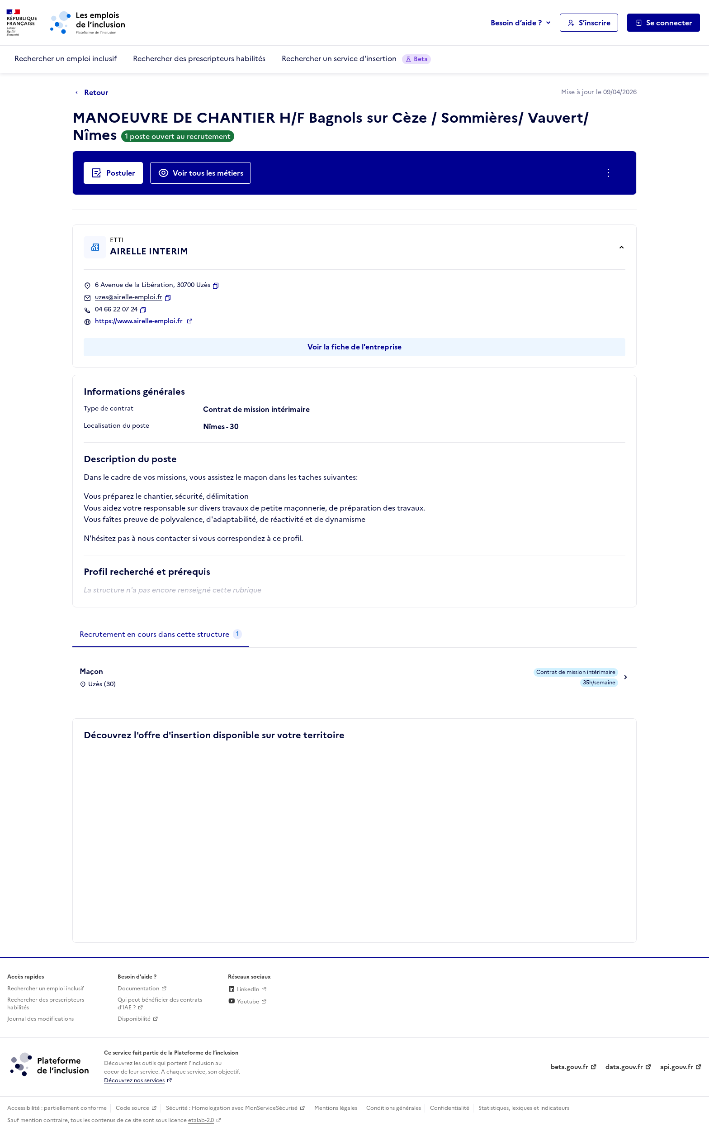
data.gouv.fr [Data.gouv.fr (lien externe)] (624, 1067)
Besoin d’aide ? (516, 22)
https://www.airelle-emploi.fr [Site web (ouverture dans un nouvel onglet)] (139, 321)
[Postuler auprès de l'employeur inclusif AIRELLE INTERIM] (113, 173)
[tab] (160, 634)
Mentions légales (335, 1108)
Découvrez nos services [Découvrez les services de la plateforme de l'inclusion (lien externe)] (134, 1080)
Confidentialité (449, 1108)
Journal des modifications (40, 1019)
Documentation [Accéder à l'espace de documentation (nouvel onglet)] (138, 988)
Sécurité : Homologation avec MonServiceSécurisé (232, 1108)
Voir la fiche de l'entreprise (354, 346)
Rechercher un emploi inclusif (65, 58)
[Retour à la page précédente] (94, 93)
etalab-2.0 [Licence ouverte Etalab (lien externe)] (201, 1120)
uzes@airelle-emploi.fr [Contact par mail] (128, 297)
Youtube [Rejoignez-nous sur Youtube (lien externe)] (243, 1002)
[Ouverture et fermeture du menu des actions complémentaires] (610, 173)
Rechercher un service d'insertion (356, 58)
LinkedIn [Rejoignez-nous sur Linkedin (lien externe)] (243, 989)
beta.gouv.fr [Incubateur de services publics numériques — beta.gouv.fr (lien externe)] (569, 1067)
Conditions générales (393, 1108)
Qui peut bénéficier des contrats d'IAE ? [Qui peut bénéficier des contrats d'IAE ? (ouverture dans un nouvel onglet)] (160, 1004)
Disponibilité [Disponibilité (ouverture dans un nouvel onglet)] (134, 1019)
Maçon (91, 671)
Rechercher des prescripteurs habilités (199, 58)
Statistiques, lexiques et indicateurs (523, 1108)
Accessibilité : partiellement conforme (57, 1108)
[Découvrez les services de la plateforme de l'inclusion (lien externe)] (50, 1064)
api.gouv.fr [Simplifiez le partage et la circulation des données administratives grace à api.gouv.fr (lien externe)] (676, 1067)
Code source (132, 1108)
